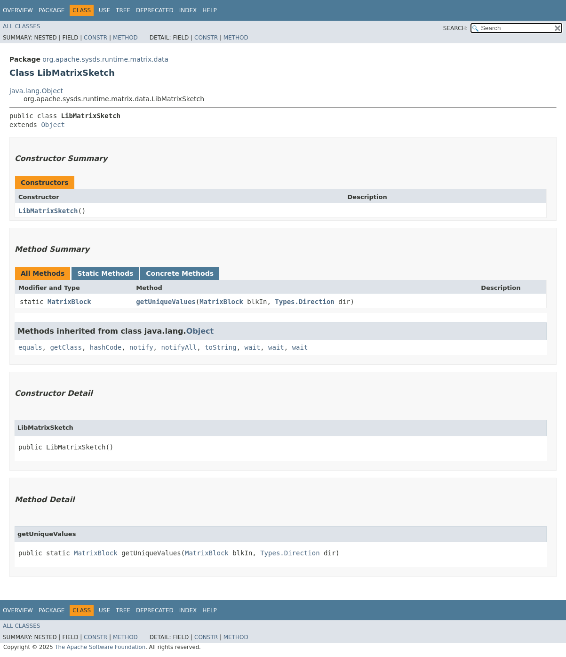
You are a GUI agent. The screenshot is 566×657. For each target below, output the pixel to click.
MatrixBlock (69, 301)
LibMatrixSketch (48, 211)
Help (209, 10)
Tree (123, 10)
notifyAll (179, 347)
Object (53, 124)
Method (125, 37)
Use (104, 10)
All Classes (21, 26)
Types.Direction (304, 301)
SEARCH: (455, 28)
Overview (18, 10)
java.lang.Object (36, 91)
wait (252, 347)
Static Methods (105, 273)
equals (30, 347)
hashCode (105, 347)
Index (188, 10)
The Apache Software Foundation (100, 647)
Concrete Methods (180, 273)
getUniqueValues (165, 301)
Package (51, 10)
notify (141, 347)
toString (220, 347)
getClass (65, 347)
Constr (95, 37)
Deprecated (155, 10)
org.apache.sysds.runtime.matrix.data (105, 59)
